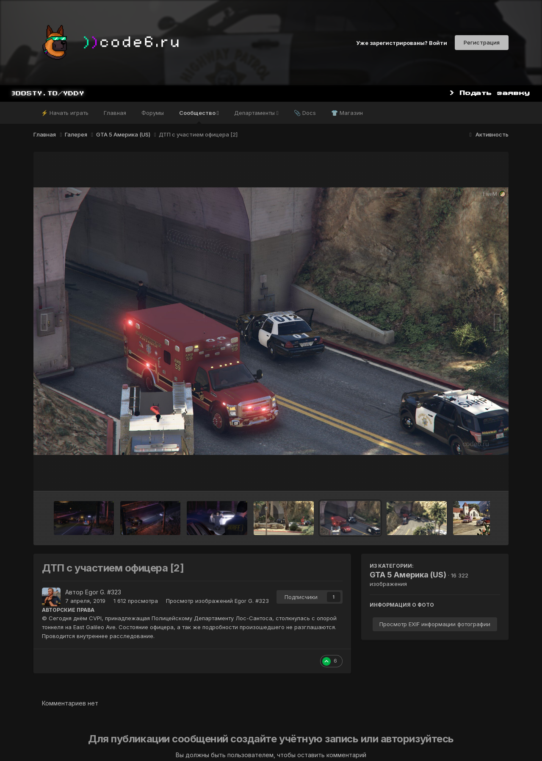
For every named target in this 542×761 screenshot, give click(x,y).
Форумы (152, 112)
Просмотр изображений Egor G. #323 (217, 600)
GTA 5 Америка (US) (408, 574)
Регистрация (482, 42)
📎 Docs (305, 112)
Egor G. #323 (103, 592)
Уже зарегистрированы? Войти (401, 42)
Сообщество (199, 116)
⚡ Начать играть (64, 112)
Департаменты (256, 112)
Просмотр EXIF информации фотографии (434, 624)
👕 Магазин (347, 112)
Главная (115, 112)
